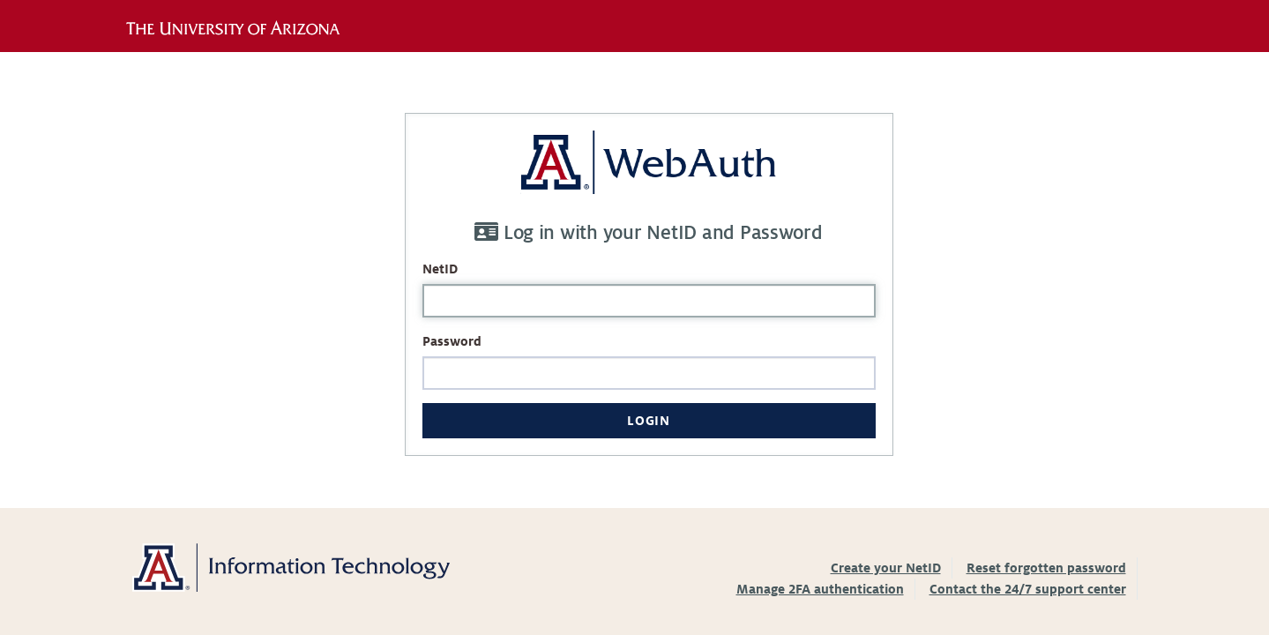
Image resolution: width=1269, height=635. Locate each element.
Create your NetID (886, 568)
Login (648, 421)
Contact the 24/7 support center (1027, 589)
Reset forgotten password (1046, 568)
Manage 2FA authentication (820, 589)
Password (451, 341)
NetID (440, 269)
